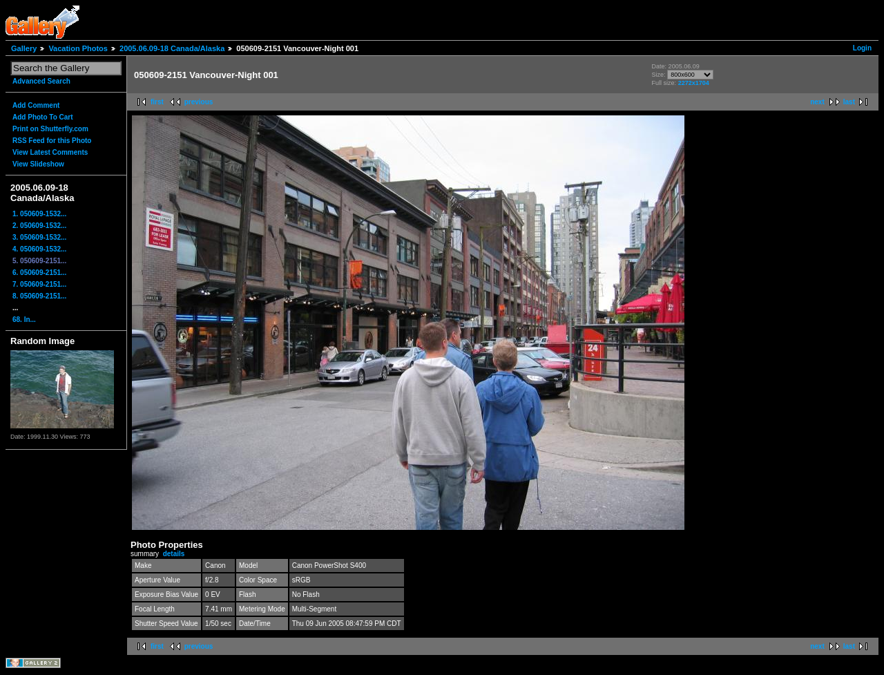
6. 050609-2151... (39, 272)
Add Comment (35, 105)
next (817, 102)
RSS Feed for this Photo (51, 140)
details (174, 554)
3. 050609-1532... (39, 237)
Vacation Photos (78, 48)
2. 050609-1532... (39, 225)
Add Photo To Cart (42, 117)
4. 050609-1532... (39, 249)
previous (198, 102)
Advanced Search (41, 81)
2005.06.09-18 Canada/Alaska (171, 48)
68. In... (24, 319)
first (157, 102)
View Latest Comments (50, 152)
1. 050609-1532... (39, 214)
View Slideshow (38, 164)
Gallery (24, 48)
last (849, 102)
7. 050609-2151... (39, 284)
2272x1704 (693, 82)
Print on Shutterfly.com (50, 129)
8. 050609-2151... (39, 296)
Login (862, 48)
